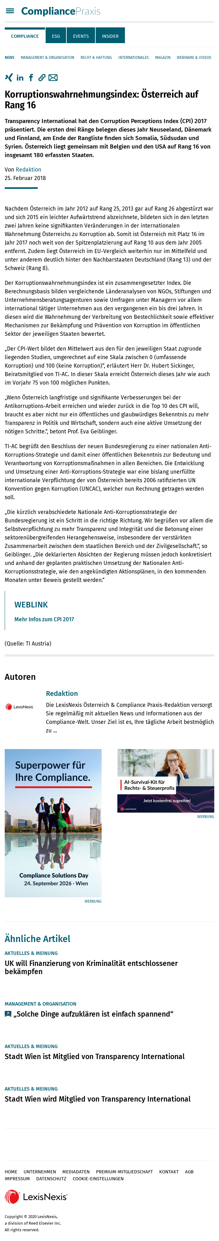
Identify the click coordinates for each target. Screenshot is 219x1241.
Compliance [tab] (25, 36)
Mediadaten (76, 1172)
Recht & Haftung (96, 57)
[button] (42, 78)
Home (11, 1172)
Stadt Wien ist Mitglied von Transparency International (95, 1056)
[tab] (25, 35)
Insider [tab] (110, 36)
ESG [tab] (56, 36)
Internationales (133, 57)
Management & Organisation (47, 57)
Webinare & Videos (194, 57)
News (9, 57)
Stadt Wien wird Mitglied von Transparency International (98, 1099)
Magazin (163, 57)
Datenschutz (51, 1179)
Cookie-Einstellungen (98, 1179)
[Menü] (10, 11)
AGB (189, 1172)
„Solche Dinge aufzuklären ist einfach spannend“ (93, 1014)
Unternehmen (40, 1172)
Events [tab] (81, 36)
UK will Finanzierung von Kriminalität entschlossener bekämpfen (91, 967)
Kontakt (169, 1172)
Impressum (17, 1179)
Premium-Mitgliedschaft (124, 1172)
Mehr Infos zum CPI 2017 (44, 619)
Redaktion (28, 169)
